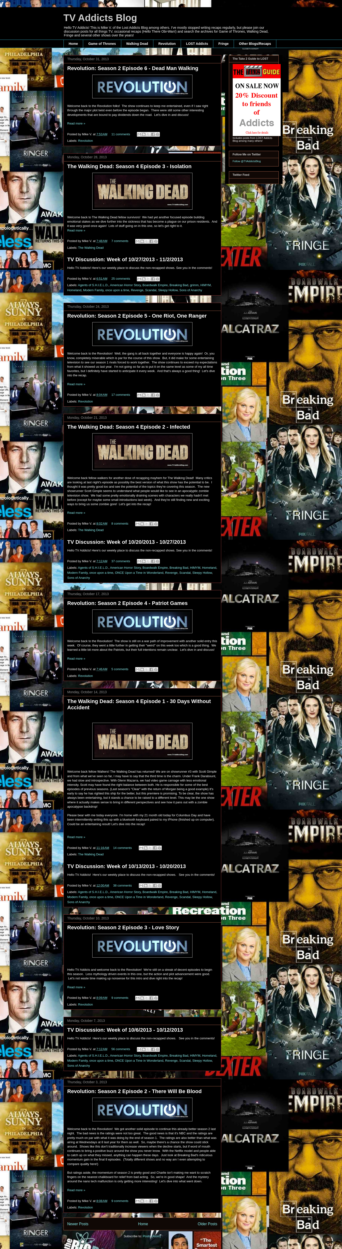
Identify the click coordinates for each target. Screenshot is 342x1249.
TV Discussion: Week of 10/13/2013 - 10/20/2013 (126, 866)
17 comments (120, 395)
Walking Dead (137, 44)
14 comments (122, 848)
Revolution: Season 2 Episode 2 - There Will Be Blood (134, 1091)
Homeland (74, 290)
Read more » (76, 123)
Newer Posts (77, 1224)
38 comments (122, 885)
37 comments (120, 561)
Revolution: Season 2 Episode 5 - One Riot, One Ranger (137, 316)
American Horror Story (125, 285)
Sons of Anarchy (191, 290)
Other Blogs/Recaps (255, 44)
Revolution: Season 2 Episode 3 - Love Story (123, 927)
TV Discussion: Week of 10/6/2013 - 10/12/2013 (125, 1030)
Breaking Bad (178, 285)
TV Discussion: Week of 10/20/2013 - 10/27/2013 (126, 542)
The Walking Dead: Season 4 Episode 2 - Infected (128, 427)
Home (73, 44)
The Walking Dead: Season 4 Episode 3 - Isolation (129, 166)
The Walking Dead (91, 247)
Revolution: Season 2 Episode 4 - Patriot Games (127, 603)
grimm (194, 285)
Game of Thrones (102, 44)
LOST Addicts (197, 44)
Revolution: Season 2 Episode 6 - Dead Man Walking (132, 68)
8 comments (119, 523)
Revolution (167, 44)
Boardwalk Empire (155, 285)
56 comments (120, 1049)
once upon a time (117, 290)
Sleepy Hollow (168, 290)
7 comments (119, 241)
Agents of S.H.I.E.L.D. (93, 285)
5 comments (119, 669)
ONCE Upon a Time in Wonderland (139, 572)
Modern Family (93, 290)
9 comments (119, 998)
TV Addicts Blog (100, 17)
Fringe (223, 44)
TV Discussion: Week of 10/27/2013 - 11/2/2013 (125, 259)
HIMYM (205, 285)
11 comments (120, 134)
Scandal (151, 290)
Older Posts (207, 1224)
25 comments (120, 278)
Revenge (137, 290)
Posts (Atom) (152, 1236)
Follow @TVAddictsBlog (247, 161)
